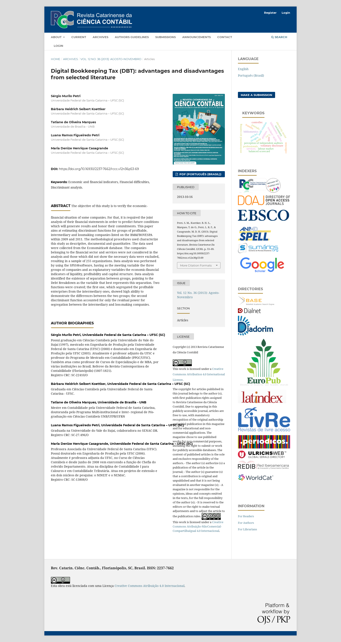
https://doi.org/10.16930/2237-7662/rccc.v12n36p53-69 (99, 169)
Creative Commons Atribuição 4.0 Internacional (149, 586)
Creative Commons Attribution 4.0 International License (199, 374)
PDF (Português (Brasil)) (200, 174)
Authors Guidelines (132, 37)
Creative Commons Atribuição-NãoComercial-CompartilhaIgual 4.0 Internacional (198, 526)
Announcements (196, 37)
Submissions (165, 37)
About (56, 37)
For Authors (246, 523)
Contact (224, 37)
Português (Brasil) (251, 75)
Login (58, 45)
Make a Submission (256, 95)
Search (279, 37)
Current (78, 37)
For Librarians (247, 529)
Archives (100, 37)
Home (55, 59)
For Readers (246, 516)
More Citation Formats (196, 265)
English (243, 69)
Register (270, 12)
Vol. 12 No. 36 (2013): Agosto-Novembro (110, 59)
